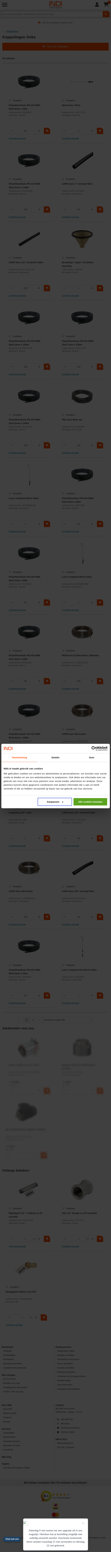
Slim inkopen (8, 1375)
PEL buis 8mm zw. (72, 419)
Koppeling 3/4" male (20, 812)
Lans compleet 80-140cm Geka (79, 969)
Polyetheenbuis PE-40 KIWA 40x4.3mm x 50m (24, 578)
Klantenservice (63, 1347)
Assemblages (9, 1433)
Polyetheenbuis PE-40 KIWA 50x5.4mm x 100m (24, 736)
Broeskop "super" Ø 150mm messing (78, 264)
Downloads (7, 1347)
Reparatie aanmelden (66, 1372)
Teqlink (5, 1464)
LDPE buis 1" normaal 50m (77, 183)
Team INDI (7, 1409)
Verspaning (8, 1450)
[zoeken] (106, 14)
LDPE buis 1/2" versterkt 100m (26, 262)
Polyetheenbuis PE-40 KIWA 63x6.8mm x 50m (24, 107)
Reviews (6, 1422)
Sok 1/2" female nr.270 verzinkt (79, 1213)
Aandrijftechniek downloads (14, 1368)
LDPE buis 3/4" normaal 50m (78, 891)
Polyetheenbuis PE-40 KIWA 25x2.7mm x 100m (77, 343)
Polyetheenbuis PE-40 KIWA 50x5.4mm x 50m (24, 971)
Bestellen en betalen (66, 1355)
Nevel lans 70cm (71, 105)
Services (6, 1429)
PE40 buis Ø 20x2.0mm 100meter (80, 655)
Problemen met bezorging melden (71, 1376)
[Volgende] (39, 1020)
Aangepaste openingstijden (68, 1389)
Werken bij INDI (9, 1413)
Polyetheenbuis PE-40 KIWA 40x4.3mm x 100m (24, 185)
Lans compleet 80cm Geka (77, 576)
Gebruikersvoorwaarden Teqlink (16, 1468)
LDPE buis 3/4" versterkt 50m (78, 812)
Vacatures (7, 1417)
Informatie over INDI (97, 1538)
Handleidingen (9, 1355)
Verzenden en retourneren (68, 1359)
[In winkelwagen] (47, 131)
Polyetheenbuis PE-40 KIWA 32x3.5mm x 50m (77, 500)
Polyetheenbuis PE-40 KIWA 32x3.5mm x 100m (24, 421)
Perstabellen (8, 1359)
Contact (60, 1405)
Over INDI (7, 1405)
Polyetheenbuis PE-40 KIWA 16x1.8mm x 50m (24, 657)
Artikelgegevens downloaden (15, 1387)
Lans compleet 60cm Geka (24, 498)
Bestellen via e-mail (11, 1383)
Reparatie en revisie (11, 1445)
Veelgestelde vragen (66, 1351)
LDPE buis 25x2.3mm (74, 734)
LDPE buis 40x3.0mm (21, 891)
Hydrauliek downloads (12, 1364)
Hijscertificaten (9, 1437)
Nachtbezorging (63, 1380)
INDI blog (6, 1457)
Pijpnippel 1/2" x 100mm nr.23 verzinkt (25, 1215)
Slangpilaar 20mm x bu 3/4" (21, 1291)
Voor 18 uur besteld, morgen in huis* (57, 23)
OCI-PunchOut (9, 1379)
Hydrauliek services (11, 1441)
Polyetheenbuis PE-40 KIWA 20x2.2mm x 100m (24, 343)
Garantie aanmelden (66, 1368)
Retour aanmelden (65, 1364)
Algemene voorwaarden (15, 1538)
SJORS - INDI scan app (13, 1392)
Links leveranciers (64, 1385)
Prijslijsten (7, 1351)
